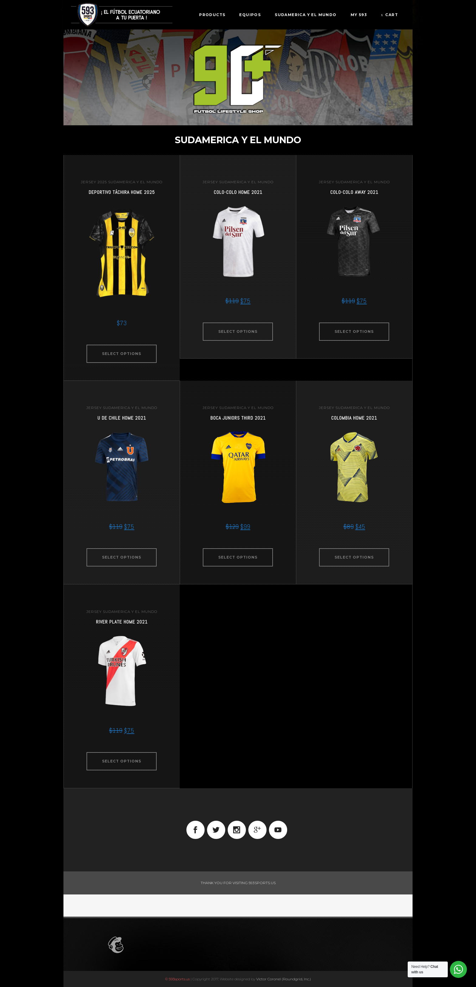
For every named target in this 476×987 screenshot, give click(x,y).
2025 (102, 182)
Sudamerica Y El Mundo (135, 182)
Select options (121, 353)
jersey (88, 182)
